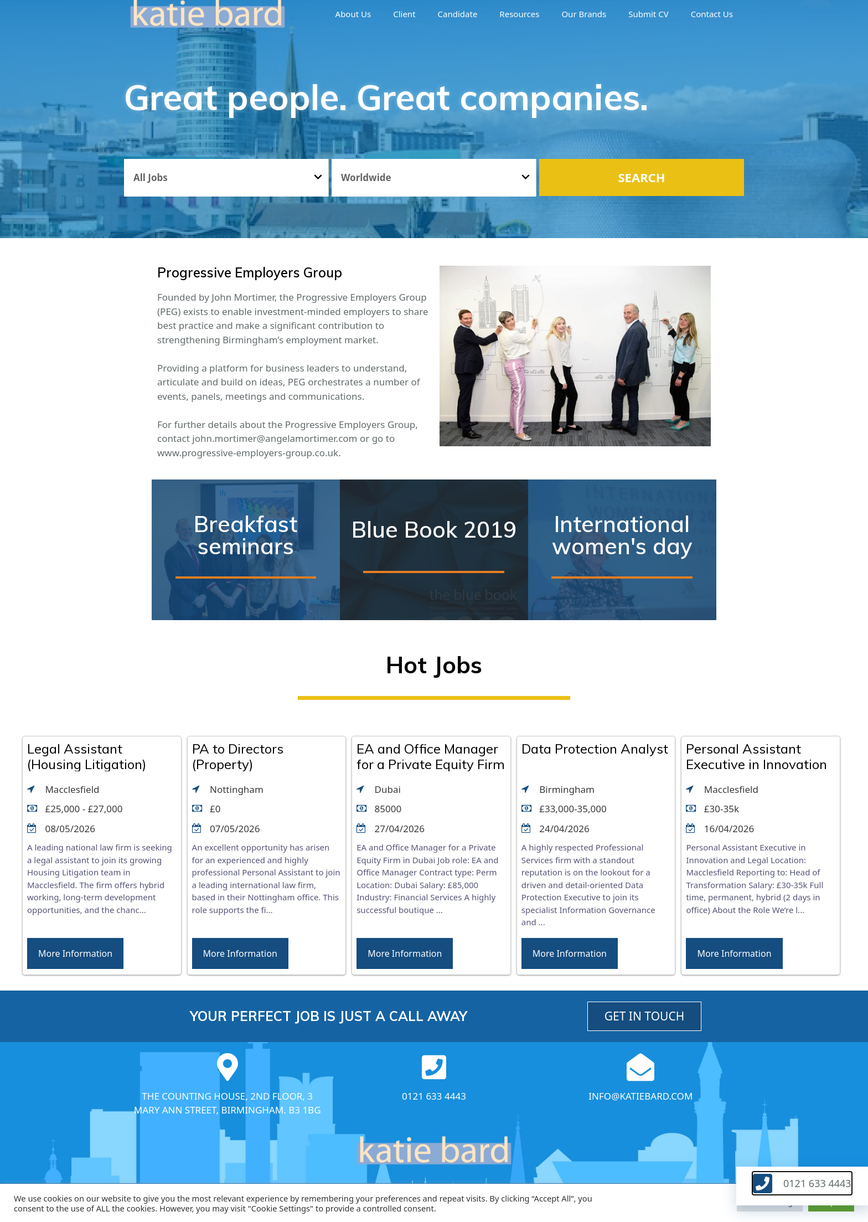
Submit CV (648, 13)
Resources (519, 13)
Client (404, 13)
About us (353, 13)
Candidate (458, 13)
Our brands (583, 13)
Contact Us (712, 13)
